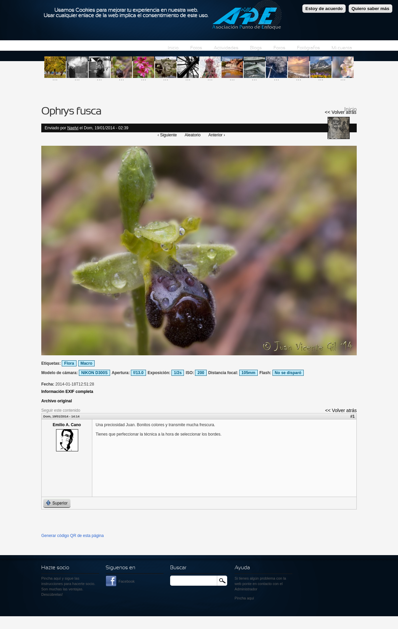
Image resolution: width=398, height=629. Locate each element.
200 (200, 372)
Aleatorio (192, 135)
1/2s (178, 372)
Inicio (173, 48)
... (55, 78)
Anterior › (216, 135)
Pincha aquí (51, 578)
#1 (352, 416)
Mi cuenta (342, 48)
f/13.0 (138, 372)
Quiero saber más (371, 7)
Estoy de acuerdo (324, 7)
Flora (69, 363)
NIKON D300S (94, 372)
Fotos (196, 48)
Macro (86, 363)
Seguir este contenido (60, 410)
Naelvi (72, 128)
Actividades (226, 48)
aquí (250, 598)
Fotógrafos (308, 48)
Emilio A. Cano (67, 424)
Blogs (256, 48)
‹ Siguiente (167, 135)
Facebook (126, 581)
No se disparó (288, 372)
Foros (279, 48)
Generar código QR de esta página (72, 535)
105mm (248, 372)
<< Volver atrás (340, 112)
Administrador (246, 589)
